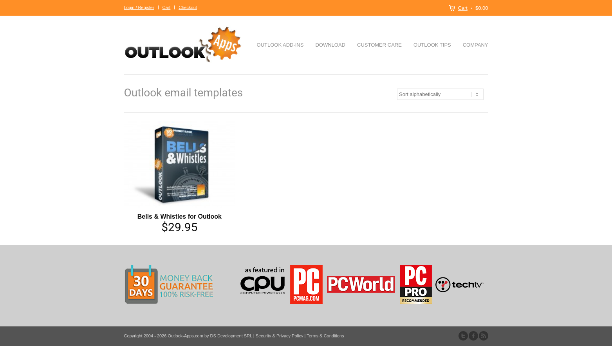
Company (475, 45)
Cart (463, 8)
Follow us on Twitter (463, 336)
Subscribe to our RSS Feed (483, 336)
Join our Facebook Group (473, 336)
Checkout (188, 7)
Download (330, 45)
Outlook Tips (432, 45)
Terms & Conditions (325, 335)
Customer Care (379, 45)
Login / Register (139, 7)
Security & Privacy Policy (279, 335)
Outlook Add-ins (280, 45)
